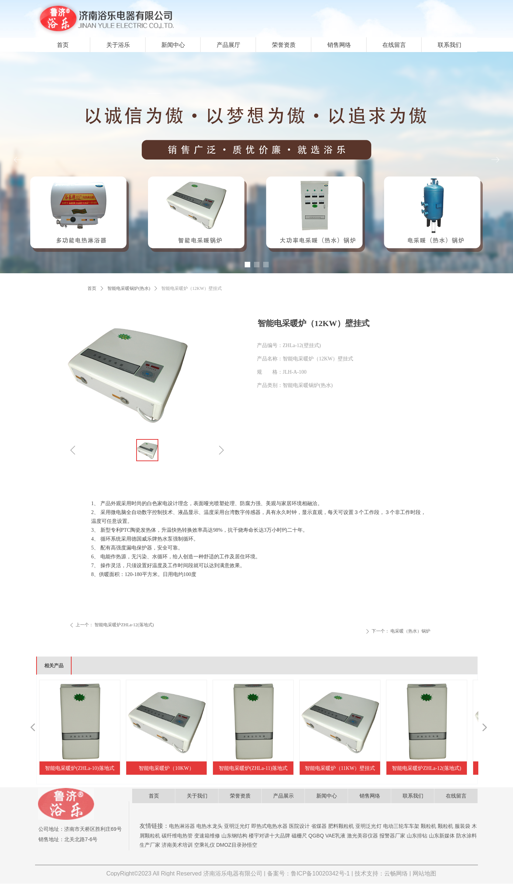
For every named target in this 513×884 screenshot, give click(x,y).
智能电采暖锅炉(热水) (128, 288)
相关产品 (53, 665)
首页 (91, 288)
